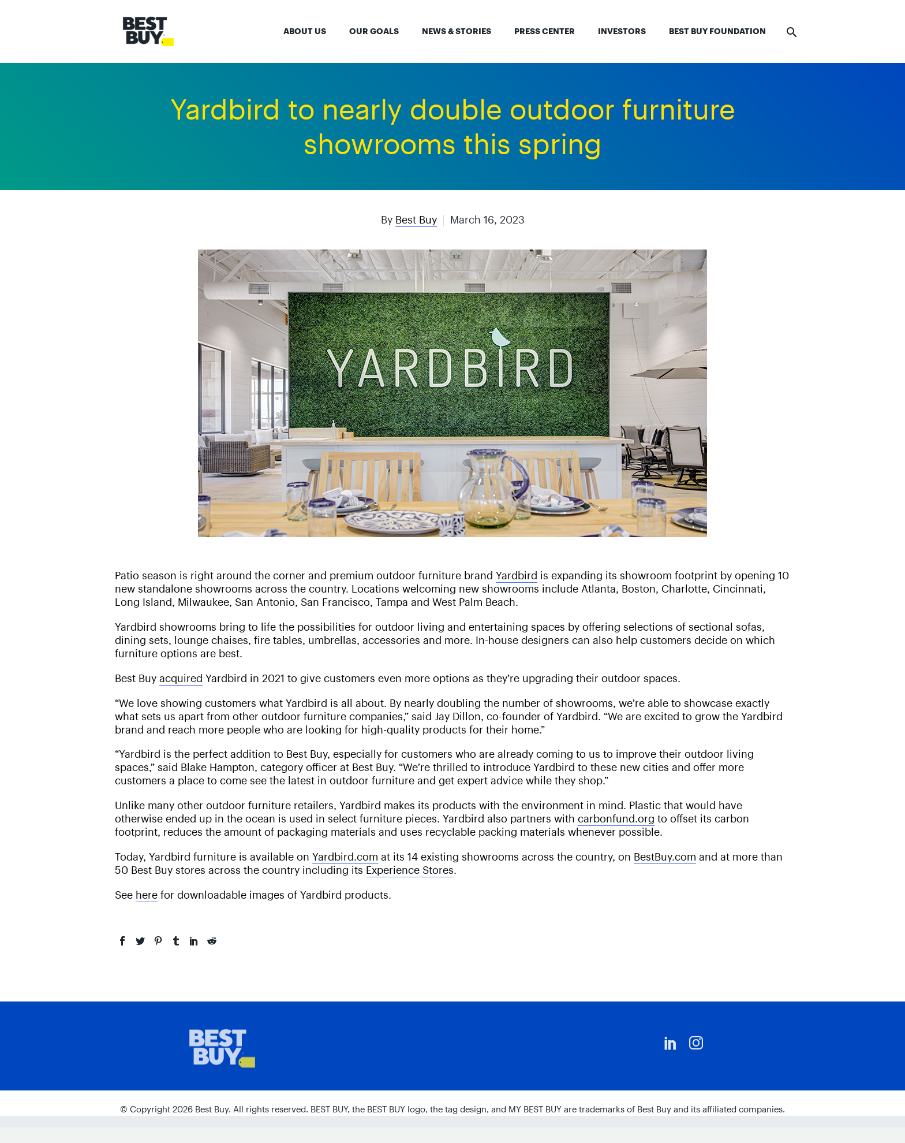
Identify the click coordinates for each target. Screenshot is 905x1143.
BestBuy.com (665, 856)
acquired (181, 678)
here (147, 895)
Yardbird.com (345, 856)
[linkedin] (671, 1043)
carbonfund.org (616, 818)
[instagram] (696, 1043)
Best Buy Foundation (717, 31)
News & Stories (456, 31)
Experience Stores (410, 870)
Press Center (544, 31)
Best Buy (416, 219)
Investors (622, 31)
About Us (304, 31)
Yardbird (516, 575)
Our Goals (374, 31)
